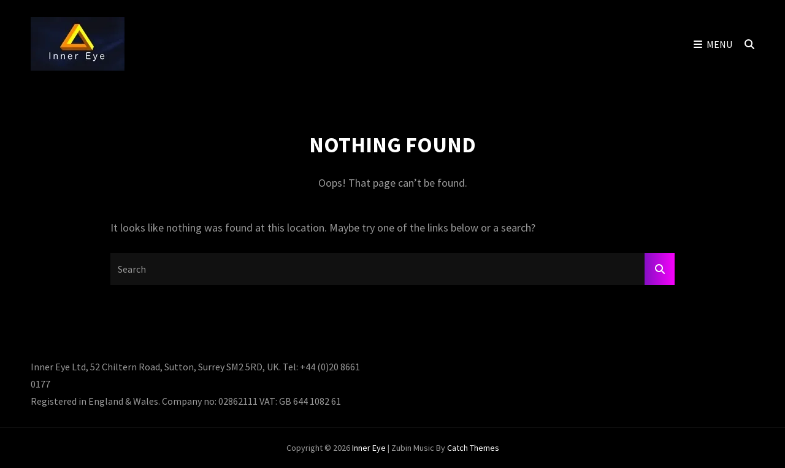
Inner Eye (369, 447)
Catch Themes (473, 447)
